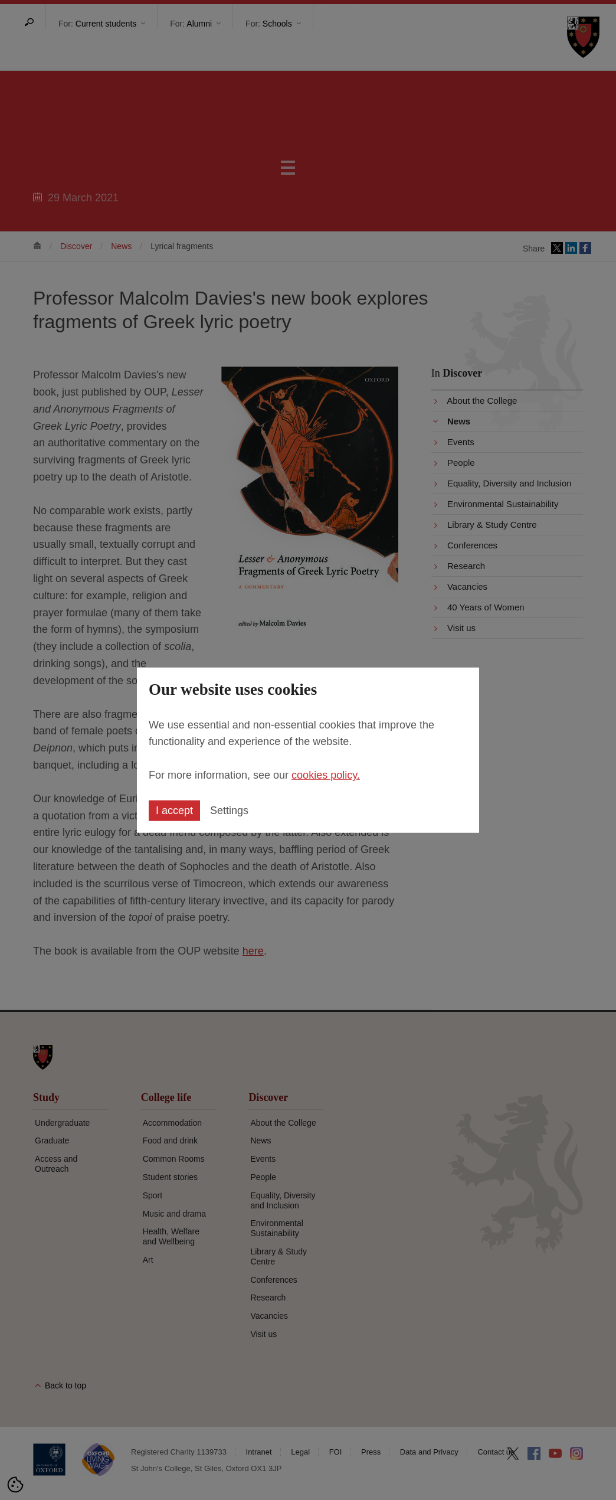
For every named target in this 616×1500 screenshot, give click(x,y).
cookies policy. (325, 775)
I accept (174, 810)
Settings (229, 810)
